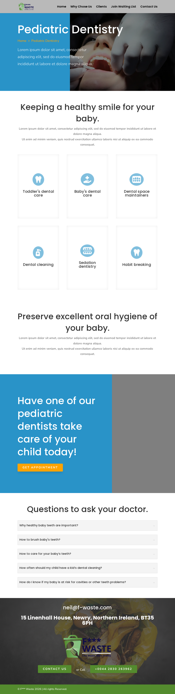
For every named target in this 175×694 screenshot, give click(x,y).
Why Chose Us (81, 7)
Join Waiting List (123, 7)
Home (61, 7)
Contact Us (148, 7)
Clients (101, 7)
